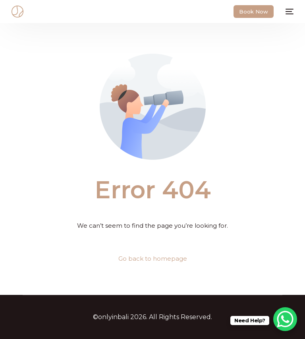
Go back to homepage (152, 258)
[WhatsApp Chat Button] (285, 319)
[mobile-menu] (287, 11)
